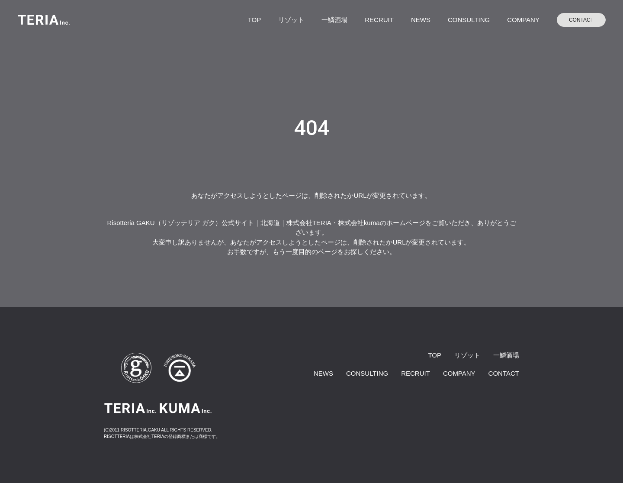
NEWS (420, 19)
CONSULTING (469, 19)
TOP (254, 19)
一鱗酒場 (334, 19)
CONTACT (581, 20)
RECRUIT (379, 19)
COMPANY (523, 19)
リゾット (291, 19)
